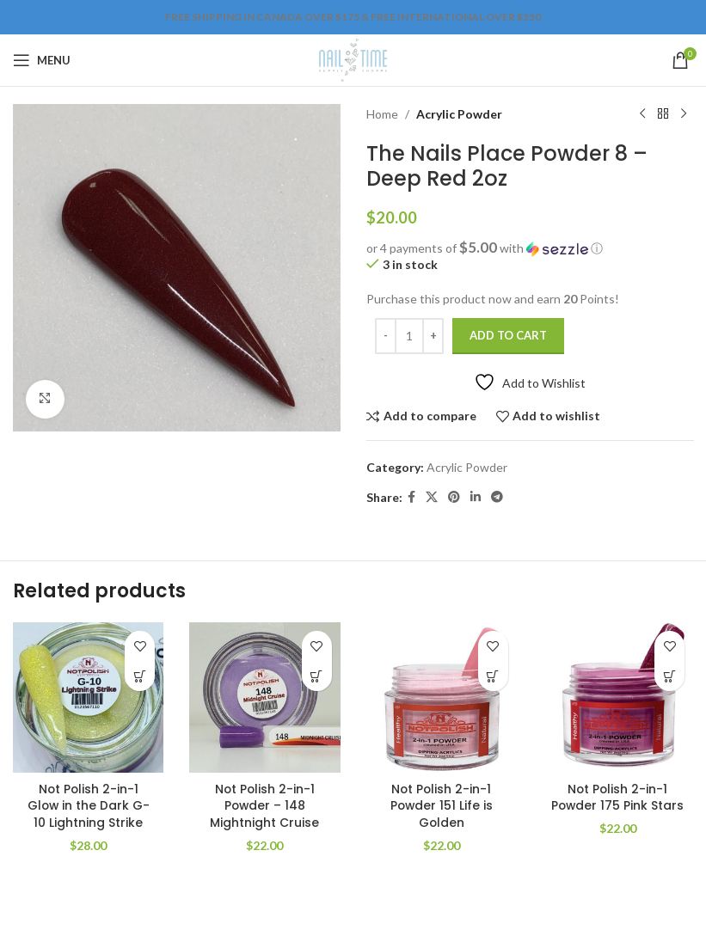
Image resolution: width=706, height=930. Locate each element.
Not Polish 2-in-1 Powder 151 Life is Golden (442, 805)
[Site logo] (353, 59)
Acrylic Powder (459, 114)
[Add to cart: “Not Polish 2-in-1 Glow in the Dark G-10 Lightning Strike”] (140, 676)
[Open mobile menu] (41, 60)
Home (382, 114)
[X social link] (432, 497)
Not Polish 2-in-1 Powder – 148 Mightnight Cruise (264, 805)
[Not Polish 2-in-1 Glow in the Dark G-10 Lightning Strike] (88, 697)
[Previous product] (641, 114)
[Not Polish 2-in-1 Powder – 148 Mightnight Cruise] (264, 697)
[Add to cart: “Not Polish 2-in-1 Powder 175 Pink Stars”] (669, 676)
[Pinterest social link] (454, 497)
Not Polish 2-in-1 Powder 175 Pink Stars (617, 805)
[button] (530, 248)
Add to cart (508, 335)
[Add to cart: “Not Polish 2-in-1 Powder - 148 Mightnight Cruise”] (317, 676)
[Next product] (682, 114)
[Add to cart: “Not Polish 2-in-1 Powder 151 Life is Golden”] (493, 676)
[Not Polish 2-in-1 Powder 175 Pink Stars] (618, 697)
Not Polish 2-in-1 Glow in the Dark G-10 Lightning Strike (88, 805)
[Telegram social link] (497, 497)
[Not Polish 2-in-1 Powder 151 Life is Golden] (441, 697)
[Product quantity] (409, 336)
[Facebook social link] (411, 497)
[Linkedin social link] (475, 497)
